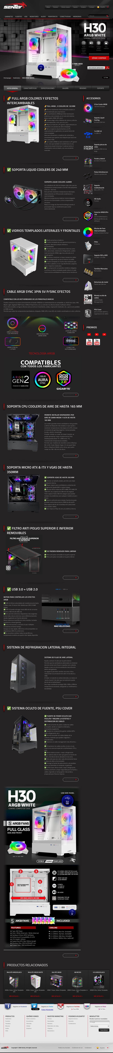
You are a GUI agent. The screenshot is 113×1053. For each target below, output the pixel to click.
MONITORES (34, 16)
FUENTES (18, 16)
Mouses (7, 1026)
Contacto (91, 7)
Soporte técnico (73, 1018)
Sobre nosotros (30, 1018)
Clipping (49, 1028)
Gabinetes (16, 78)
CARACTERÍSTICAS (30, 88)
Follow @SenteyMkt (47, 1009)
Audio (7, 1028)
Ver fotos (102, 1009)
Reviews (55, 7)
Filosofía (28, 1023)
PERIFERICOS (52, 16)
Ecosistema (29, 1021)
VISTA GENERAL (12, 88)
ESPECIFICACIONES (47, 88)
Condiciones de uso (77, 1047)
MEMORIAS (77, 16)
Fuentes (7, 1021)
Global (28, 1026)
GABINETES (9, 16)
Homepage (7, 78)
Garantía (71, 1021)
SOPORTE (100, 88)
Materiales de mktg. (53, 1026)
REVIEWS (83, 88)
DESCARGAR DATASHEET (99, 67)
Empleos (83, 7)
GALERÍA (65, 88)
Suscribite (75, 1009)
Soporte (75, 7)
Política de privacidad (64, 1047)
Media (48, 7)
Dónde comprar (65, 7)
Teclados (8, 1023)
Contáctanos (72, 1023)
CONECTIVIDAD (65, 16)
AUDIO (43, 16)
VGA (25, 16)
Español (102, 7)
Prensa (49, 1018)
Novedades (50, 1021)
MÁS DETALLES (70, 158)
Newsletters (50, 1030)
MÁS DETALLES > (14, 996)
